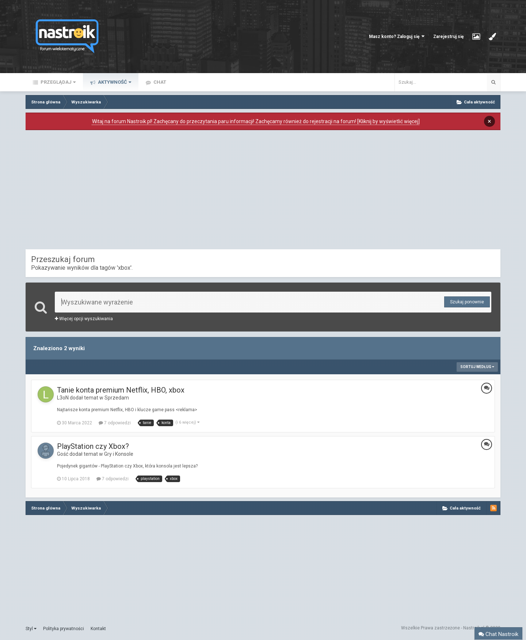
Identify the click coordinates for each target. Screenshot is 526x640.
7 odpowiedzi (115, 422)
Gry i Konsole (118, 454)
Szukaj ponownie (467, 301)
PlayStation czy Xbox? (93, 446)
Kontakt (98, 628)
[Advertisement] (263, 191)
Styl (31, 628)
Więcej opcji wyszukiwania (84, 318)
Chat (159, 82)
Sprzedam (116, 398)
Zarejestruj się (448, 36)
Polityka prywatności (63, 628)
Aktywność (114, 82)
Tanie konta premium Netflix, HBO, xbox (120, 390)
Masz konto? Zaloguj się (396, 36)
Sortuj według (477, 367)
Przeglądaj (57, 82)
